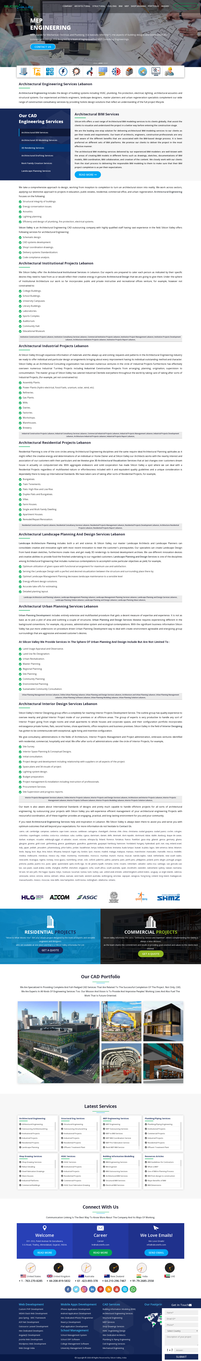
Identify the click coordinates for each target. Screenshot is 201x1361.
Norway (49, 859)
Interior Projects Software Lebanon (81, 800)
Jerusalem (41, 847)
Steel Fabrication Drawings (32, 1171)
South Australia (113, 867)
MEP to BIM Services (113, 1133)
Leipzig (28, 851)
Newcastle (23, 859)
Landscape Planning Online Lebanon (69, 600)
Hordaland (131, 843)
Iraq (167, 843)
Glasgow (23, 843)
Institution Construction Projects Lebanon (36, 337)
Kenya (93, 847)
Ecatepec (31, 839)
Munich (112, 855)
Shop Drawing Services (30, 1162)
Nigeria (42, 859)
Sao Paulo (27, 867)
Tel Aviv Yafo (32, 872)
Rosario (123, 863)
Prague (178, 859)
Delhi (110, 835)
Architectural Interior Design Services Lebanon (58, 703)
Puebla (30, 863)
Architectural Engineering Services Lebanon (55, 84)
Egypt (57, 839)
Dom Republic (128, 835)
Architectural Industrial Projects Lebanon (53, 345)
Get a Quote (50, 950)
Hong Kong (145, 876)
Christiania (133, 831)
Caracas (73, 831)
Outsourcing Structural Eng (74, 1129)
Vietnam (54, 876)
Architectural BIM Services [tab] (34, 132)
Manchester (140, 851)
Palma (107, 859)
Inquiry (165, 6)
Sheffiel (64, 867)
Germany (170, 839)
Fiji (97, 839)
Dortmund (139, 835)
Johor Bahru (66, 847)
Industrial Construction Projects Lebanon (38, 433)
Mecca (170, 851)
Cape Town (64, 831)
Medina (22, 855)
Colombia (23, 835)
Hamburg (112, 843)
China (125, 831)
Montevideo (83, 855)
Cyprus (86, 835)
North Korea (80, 880)
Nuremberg (71, 859)
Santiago (161, 863)
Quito (71, 863)
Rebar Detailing (27, 1166)
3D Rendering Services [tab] (32, 147)
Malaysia (121, 851)
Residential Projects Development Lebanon (142, 525)
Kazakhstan (85, 847)
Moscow (45, 880)
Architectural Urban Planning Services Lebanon (58, 606)
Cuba (72, 835)
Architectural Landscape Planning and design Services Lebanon (72, 534)
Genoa (162, 839)
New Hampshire (67, 880)
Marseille (161, 851)
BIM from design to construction (160, 1176)
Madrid (105, 851)
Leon (34, 851)
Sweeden (142, 867)
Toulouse (66, 872)
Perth (128, 859)
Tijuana (52, 872)
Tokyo (58, 872)
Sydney (161, 867)
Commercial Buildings (29, 1185)
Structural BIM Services (114, 1180)
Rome (116, 863)
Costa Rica (54, 835)
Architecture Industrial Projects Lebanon (90, 436)
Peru (133, 859)
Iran (162, 843)
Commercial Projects (155, 1133)
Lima (44, 851)
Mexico (37, 880)
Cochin (170, 831)
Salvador (142, 863)
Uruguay (154, 872)
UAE (101, 872)
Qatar (54, 863)
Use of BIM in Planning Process (159, 1171)
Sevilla (48, 867)
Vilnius (62, 876)
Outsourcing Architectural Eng (33, 1129)
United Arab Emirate (113, 872)
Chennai (112, 831)
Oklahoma (102, 880)
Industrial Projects (28, 1138)
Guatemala (92, 843)
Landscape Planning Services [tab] (36, 170)
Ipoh (158, 843)
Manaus (129, 851)
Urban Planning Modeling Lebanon (104, 697)
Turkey (95, 872)
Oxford (92, 859)
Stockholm (132, 867)
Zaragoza (135, 876)
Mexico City (54, 855)
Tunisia (84, 872)
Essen (75, 839)
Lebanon (177, 847)
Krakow (108, 847)
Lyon (91, 851)
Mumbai (104, 855)
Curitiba (79, 835)
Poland (150, 859)
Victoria (39, 876)
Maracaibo (151, 851)
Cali (27, 831)
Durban (22, 839)
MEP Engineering (111, 1124)
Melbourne (32, 855)
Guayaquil (102, 843)
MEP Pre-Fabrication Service (116, 1142)
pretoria (22, 863)
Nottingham (92, 880)
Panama (115, 859)
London (84, 851)
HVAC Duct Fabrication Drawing (75, 1185)
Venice (32, 876)
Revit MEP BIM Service (113, 1147)
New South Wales (174, 855)
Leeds (21, 851)
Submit (181, 1357)
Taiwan (169, 867)
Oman (80, 859)
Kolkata (101, 847)
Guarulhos (81, 843)
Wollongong (107, 876)
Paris (122, 859)
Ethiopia (91, 839)
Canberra (54, 831)
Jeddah (33, 847)
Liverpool (66, 851)
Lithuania (57, 851)
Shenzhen (73, 867)
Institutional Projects (29, 1133)
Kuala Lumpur (128, 847)
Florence (110, 839)
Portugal (170, 859)
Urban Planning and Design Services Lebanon (103, 695)
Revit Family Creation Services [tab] (36, 163)
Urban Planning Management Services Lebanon (40, 695)
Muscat (128, 855)
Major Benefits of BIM (155, 1180)
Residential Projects (29, 1142)
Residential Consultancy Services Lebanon (73, 525)
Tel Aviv (22, 872)
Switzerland (152, 867)
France (128, 839)
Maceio (97, 851)
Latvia (170, 847)
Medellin (177, 851)
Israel (179, 843)
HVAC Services (68, 1162)
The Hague (43, 872)
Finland (102, 839)
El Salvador (66, 839)
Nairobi (136, 855)
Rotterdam (132, 863)
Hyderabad (150, 843)
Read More (88, 174)
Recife (77, 863)
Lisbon (49, 851)
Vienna (47, 876)
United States (143, 872)
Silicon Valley (115, 1357)
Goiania (31, 843)
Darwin (103, 835)
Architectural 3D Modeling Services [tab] (39, 140)
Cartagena (92, 831)
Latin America (161, 847)
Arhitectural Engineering (31, 1124)
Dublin (154, 835)
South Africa (100, 867)
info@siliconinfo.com (156, 1244)
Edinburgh (49, 839)
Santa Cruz (151, 863)
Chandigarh (103, 831)
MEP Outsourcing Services (115, 1129)
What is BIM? (151, 1166)
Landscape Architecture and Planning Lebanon (42, 597)
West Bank (79, 876)
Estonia (82, 839)
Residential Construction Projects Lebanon (39, 525)
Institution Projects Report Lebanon (121, 339)
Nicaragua (33, 859)
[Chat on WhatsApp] (133, 1289)
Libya (39, 851)
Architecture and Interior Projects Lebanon (145, 797)
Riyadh (101, 863)
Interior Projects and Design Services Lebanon (109, 797)
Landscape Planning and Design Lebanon (101, 600)
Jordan (76, 847)
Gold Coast (40, 843)
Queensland (63, 863)
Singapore (83, 867)
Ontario (112, 880)
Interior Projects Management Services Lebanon (44, 797)
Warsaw (69, 876)
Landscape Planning (29, 1147)
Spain (123, 867)
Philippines (141, 859)
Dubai (147, 835)
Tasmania (177, 867)
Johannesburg (53, 847)
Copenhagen (34, 835)
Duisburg (162, 835)
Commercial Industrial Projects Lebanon (103, 433)
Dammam (94, 835)
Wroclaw (117, 876)
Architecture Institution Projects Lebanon (89, 339)
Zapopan (126, 876)
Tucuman (76, 872)
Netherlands (158, 855)
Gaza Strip (145, 839)
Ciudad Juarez (160, 831)
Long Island (164, 876)
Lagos (151, 847)
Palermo (100, 859)
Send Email (156, 1252)
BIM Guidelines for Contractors (159, 1162)
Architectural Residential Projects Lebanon (55, 442)
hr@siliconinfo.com (100, 1244)
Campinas (44, 831)
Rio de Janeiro (91, 863)
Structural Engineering (72, 1124)
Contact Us (43, 46)
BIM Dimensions (153, 1185)
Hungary (140, 843)
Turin (90, 872)
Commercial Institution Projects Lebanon (104, 337)
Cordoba (45, 835)
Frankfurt (136, 839)
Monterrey (72, 855)
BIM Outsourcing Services (115, 1171)
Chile (119, 831)
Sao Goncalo (172, 863)
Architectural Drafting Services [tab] (37, 155)
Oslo (86, 859)
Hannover (121, 843)
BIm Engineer (110, 1166)
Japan (26, 847)
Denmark (117, 835)
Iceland (155, 876)
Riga (82, 863)
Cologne (177, 831)
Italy (21, 847)
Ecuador (40, 839)
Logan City (75, 851)
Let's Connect (185, 6)
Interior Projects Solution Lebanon (138, 800)
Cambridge (34, 831)
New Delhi (55, 880)
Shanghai (56, 867)
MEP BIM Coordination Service (117, 1138)
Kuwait (138, 847)
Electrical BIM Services (113, 1185)
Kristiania (117, 847)
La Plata (145, 847)
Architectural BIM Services (115, 1176)
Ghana (178, 839)
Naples (143, 855)
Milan (63, 855)
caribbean (82, 831)
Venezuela (23, 876)
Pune (48, 863)
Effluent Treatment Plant (73, 1147)
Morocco (95, 855)
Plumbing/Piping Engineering (158, 1124)
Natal (149, 855)
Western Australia (92, 876)
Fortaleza (119, 839)
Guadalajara (70, 843)
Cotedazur (64, 835)
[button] (15, 33)
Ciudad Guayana (146, 831)
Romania (108, 863)
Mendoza (43, 855)
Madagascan (175, 876)
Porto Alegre (159, 859)
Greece (61, 843)
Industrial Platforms (29, 1180)
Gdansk (155, 839)
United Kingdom (130, 872)
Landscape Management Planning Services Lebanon (116, 597)
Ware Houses (26, 1176)
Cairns (21, 831)
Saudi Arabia (38, 867)
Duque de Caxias (174, 835)
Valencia (177, 872)
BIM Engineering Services (115, 1162)
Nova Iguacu (59, 859)
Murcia (120, 855)
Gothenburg (51, 843)
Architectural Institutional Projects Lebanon (56, 263)
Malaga (112, 851)
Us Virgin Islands (166, 872)
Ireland (173, 843)
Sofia (91, 867)
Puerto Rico (40, 863)
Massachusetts (26, 880)
